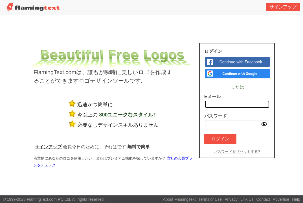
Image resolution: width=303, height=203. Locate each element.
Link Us (247, 199)
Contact (263, 199)
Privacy (231, 199)
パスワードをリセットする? (237, 151)
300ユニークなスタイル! (127, 115)
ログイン (220, 139)
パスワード (215, 116)
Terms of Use (210, 199)
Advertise (281, 199)
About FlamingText (179, 199)
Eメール (212, 96)
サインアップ (283, 7)
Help (296, 199)
